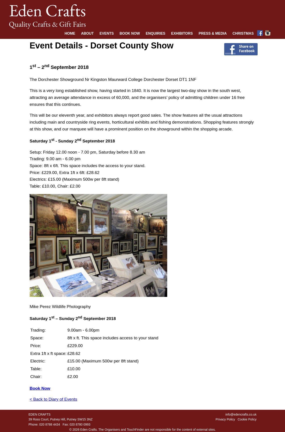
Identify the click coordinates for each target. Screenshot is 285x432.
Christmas (243, 33)
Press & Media (213, 33)
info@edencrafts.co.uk (240, 414)
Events (107, 33)
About (87, 33)
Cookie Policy (247, 419)
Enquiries (155, 33)
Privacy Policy (225, 419)
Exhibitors (182, 33)
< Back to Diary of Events (53, 399)
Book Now (130, 33)
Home (70, 33)
